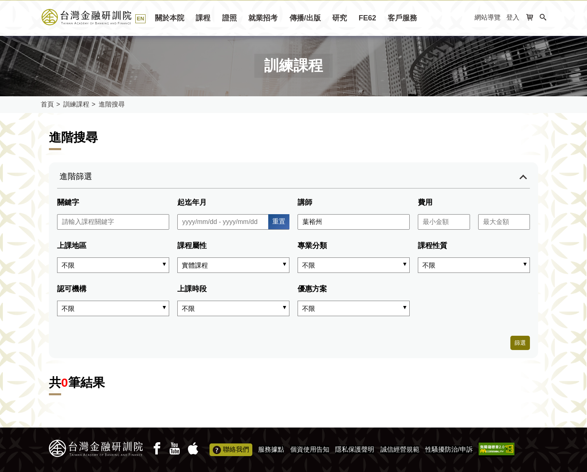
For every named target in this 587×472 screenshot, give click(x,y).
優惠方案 (312, 289)
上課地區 (71, 246)
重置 (278, 221)
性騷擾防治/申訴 (448, 449)
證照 (229, 18)
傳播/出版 (305, 18)
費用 (425, 202)
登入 (512, 17)
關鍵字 (68, 202)
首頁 (47, 104)
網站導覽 (487, 17)
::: (465, 17)
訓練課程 (76, 104)
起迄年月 (192, 202)
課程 (203, 18)
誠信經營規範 (399, 449)
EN (140, 19)
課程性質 (432, 246)
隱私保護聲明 (354, 449)
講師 (305, 202)
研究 (339, 18)
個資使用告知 (309, 449)
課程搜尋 (96, 17)
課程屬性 (192, 246)
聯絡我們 (231, 450)
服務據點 (271, 449)
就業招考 (263, 18)
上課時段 (192, 289)
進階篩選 (76, 176)
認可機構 (71, 289)
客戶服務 (402, 18)
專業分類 (312, 246)
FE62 (367, 18)
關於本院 (169, 18)
